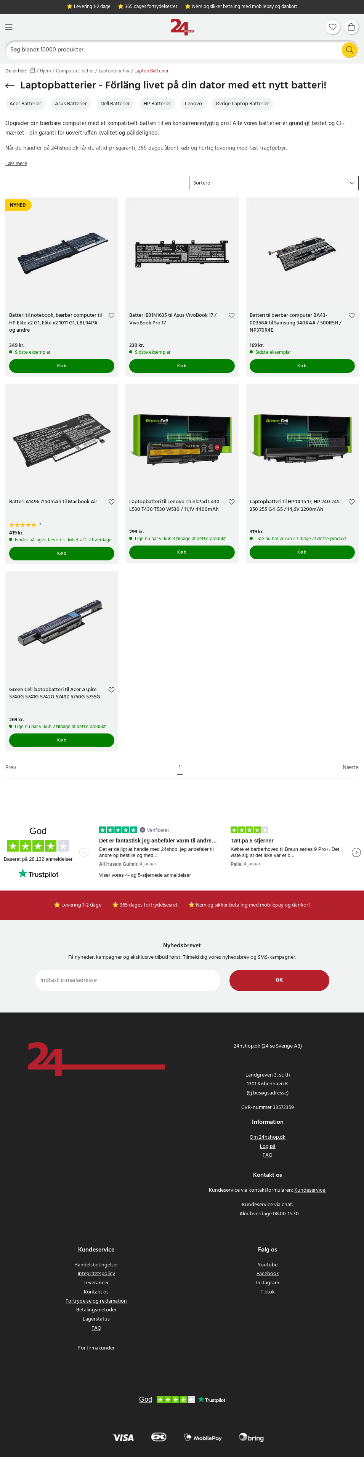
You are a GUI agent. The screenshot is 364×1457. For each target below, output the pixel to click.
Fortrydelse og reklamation (96, 1301)
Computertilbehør (75, 71)
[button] (274, 183)
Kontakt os (96, 1292)
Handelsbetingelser (96, 1265)
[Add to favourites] (111, 316)
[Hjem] (182, 27)
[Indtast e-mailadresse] (128, 980)
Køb (62, 366)
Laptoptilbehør (114, 71)
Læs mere (16, 163)
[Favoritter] (333, 27)
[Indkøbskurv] (351, 27)
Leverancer (96, 1283)
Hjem (45, 71)
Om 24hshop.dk (267, 1137)
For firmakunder (96, 1348)
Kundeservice (309, 1190)
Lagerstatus (96, 1319)
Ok (279, 980)
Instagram (267, 1283)
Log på (268, 1146)
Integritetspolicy (96, 1273)
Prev (10, 768)
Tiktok (268, 1292)
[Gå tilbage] (10, 85)
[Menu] (8, 27)
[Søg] (182, 49)
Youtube (267, 1265)
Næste (351, 768)
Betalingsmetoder (96, 1310)
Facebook (268, 1273)
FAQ (268, 1155)
